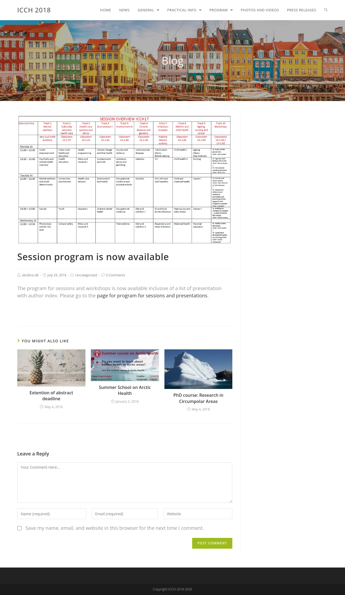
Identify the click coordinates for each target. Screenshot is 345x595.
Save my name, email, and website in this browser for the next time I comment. (115, 528)
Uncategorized (86, 275)
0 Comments (115, 275)
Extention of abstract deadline (51, 396)
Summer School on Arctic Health (125, 390)
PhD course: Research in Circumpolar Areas (198, 398)
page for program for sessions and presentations (152, 295)
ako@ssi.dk (30, 275)
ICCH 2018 (34, 9)
